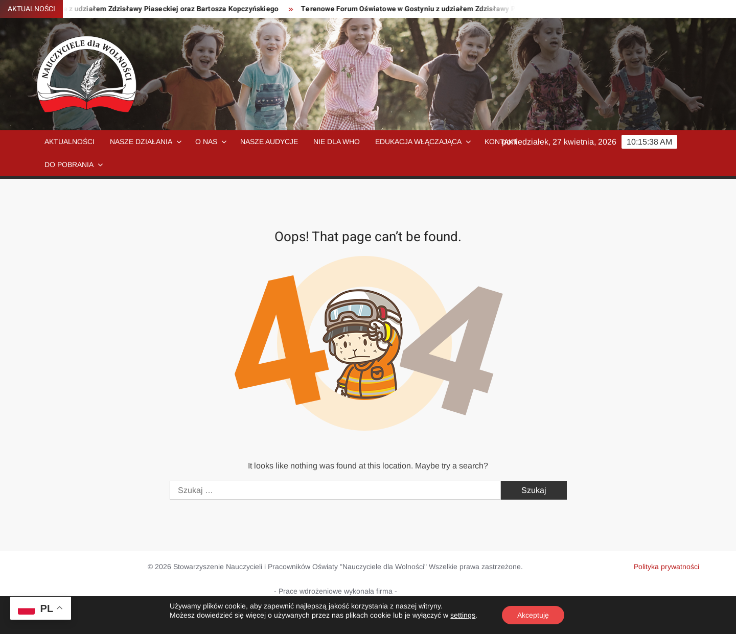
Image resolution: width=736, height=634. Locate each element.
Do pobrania (69, 164)
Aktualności (69, 141)
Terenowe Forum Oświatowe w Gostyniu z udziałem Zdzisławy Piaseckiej (427, 9)
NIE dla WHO (336, 141)
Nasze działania (141, 141)
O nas (206, 141)
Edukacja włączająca (418, 141)
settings (462, 615)
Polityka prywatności (666, 566)
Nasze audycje (269, 141)
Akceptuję (533, 615)
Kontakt (501, 141)
